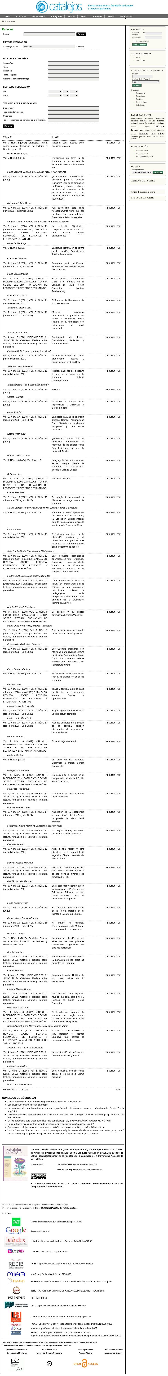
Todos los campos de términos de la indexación (24, 120)
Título (5, 67)
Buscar (71, 16)
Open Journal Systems (142, 198)
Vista (138, 57)
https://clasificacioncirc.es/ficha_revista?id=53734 (61, 1305)
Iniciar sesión (38, 16)
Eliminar (80, 46)
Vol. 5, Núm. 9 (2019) (14, 158)
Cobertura (7, 116)
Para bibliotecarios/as (144, 156)
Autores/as (8, 63)
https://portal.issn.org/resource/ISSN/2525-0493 (88, 1324)
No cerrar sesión (142, 42)
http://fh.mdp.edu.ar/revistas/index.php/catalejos (82, 1170)
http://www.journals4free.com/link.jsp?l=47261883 (63, 1222)
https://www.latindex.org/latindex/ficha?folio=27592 (66, 1241)
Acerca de (21, 16)
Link (47, 1231)
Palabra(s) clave (10, 46)
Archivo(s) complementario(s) (16, 79)
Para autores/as (142, 154)
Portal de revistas (14, 1342)
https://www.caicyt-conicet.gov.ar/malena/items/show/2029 (68, 1328)
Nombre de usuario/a (138, 34)
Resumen (7, 71)
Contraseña (136, 38)
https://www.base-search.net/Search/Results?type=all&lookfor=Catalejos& (74, 1281)
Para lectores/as (142, 151)
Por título (140, 99)
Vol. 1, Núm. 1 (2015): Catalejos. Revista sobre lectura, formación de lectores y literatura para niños (25, 941)
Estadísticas (126, 16)
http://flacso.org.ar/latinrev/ (54, 1251)
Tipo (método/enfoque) (13, 112)
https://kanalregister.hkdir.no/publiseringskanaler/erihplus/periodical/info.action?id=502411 (76, 1335)
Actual (84, 16)
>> (118, 1089)
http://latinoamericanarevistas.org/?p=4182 (69, 1316)
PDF (118, 143)
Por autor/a (140, 96)
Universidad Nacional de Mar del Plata (80, 1342)
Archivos (97, 16)
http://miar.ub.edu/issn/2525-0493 (54, 1274)
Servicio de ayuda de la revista (143, 192)
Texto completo (10, 75)
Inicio (7, 16)
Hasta (5, 95)
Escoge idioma (138, 170)
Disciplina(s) (8, 108)
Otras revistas (141, 102)
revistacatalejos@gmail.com (84, 1164)
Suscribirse (140, 60)
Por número (140, 93)
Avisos (111, 16)
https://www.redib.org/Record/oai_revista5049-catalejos (65, 1263)
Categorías (140, 105)
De (4, 91)
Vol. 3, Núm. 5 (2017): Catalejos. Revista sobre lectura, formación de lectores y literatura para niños (25, 145)
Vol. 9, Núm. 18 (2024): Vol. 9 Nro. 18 (22, 460)
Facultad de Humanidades (78, 1156)
